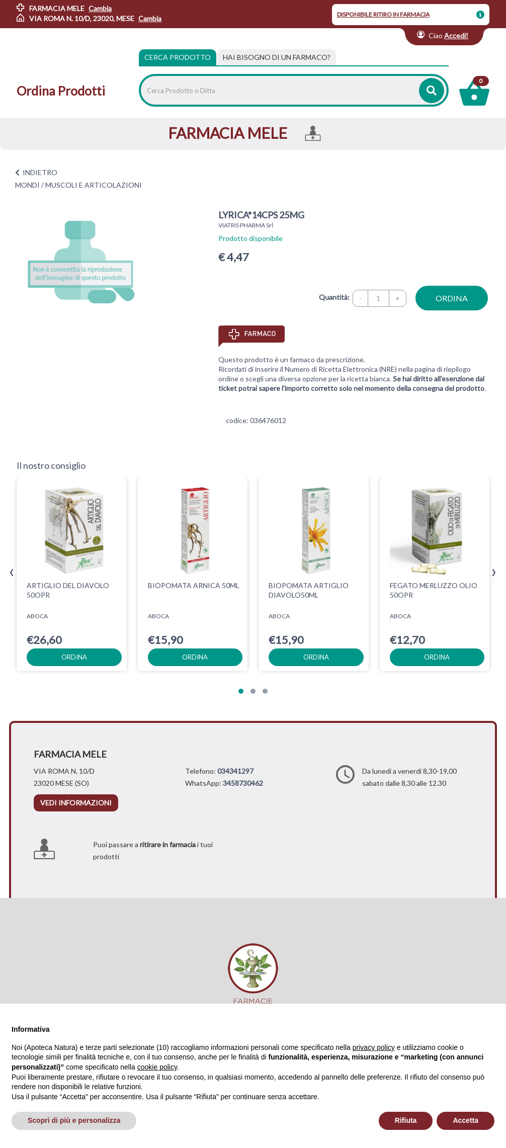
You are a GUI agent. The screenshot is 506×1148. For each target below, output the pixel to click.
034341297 (235, 771)
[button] (241, 691)
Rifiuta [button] (406, 1120)
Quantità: (334, 297)
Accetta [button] (465, 1120)
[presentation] (12, 573)
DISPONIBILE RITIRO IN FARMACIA (383, 14)
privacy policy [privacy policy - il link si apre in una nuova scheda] (374, 1047)
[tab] (276, 57)
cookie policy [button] (157, 1067)
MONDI (27, 185)
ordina (452, 298)
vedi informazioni (76, 802)
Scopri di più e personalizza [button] (74, 1120)
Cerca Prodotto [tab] (177, 57)
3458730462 (243, 783)
